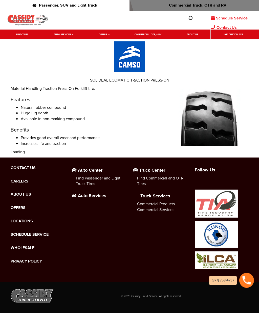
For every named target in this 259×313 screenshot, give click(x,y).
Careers (19, 181)
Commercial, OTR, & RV (148, 34)
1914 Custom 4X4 (233, 34)
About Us (192, 34)
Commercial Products (156, 204)
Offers (103, 34)
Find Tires (22, 34)
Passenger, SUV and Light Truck (64, 5)
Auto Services (62, 34)
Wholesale (22, 248)
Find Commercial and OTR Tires (160, 181)
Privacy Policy (26, 261)
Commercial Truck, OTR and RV (194, 5)
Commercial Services (155, 210)
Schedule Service (229, 18)
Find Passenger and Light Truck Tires (98, 181)
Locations (22, 221)
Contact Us (224, 27)
